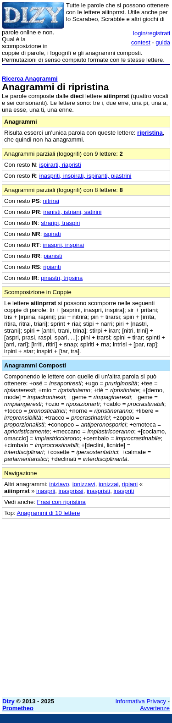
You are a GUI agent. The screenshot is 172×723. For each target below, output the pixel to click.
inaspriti (123, 490)
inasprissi (71, 490)
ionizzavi (83, 484)
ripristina (150, 132)
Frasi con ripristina (61, 501)
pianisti (53, 255)
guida (162, 42)
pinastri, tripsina (62, 277)
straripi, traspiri (60, 222)
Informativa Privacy (141, 701)
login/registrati (151, 33)
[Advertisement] (86, 604)
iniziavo (59, 484)
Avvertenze (155, 708)
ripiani (130, 484)
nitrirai (51, 200)
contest (140, 42)
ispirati (52, 233)
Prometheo (17, 708)
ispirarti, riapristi (60, 164)
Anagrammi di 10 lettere (48, 512)
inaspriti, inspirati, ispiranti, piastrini (85, 175)
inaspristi (98, 490)
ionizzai (108, 484)
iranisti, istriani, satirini (72, 211)
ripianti (52, 266)
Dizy (8, 701)
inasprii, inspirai (63, 244)
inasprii (45, 490)
